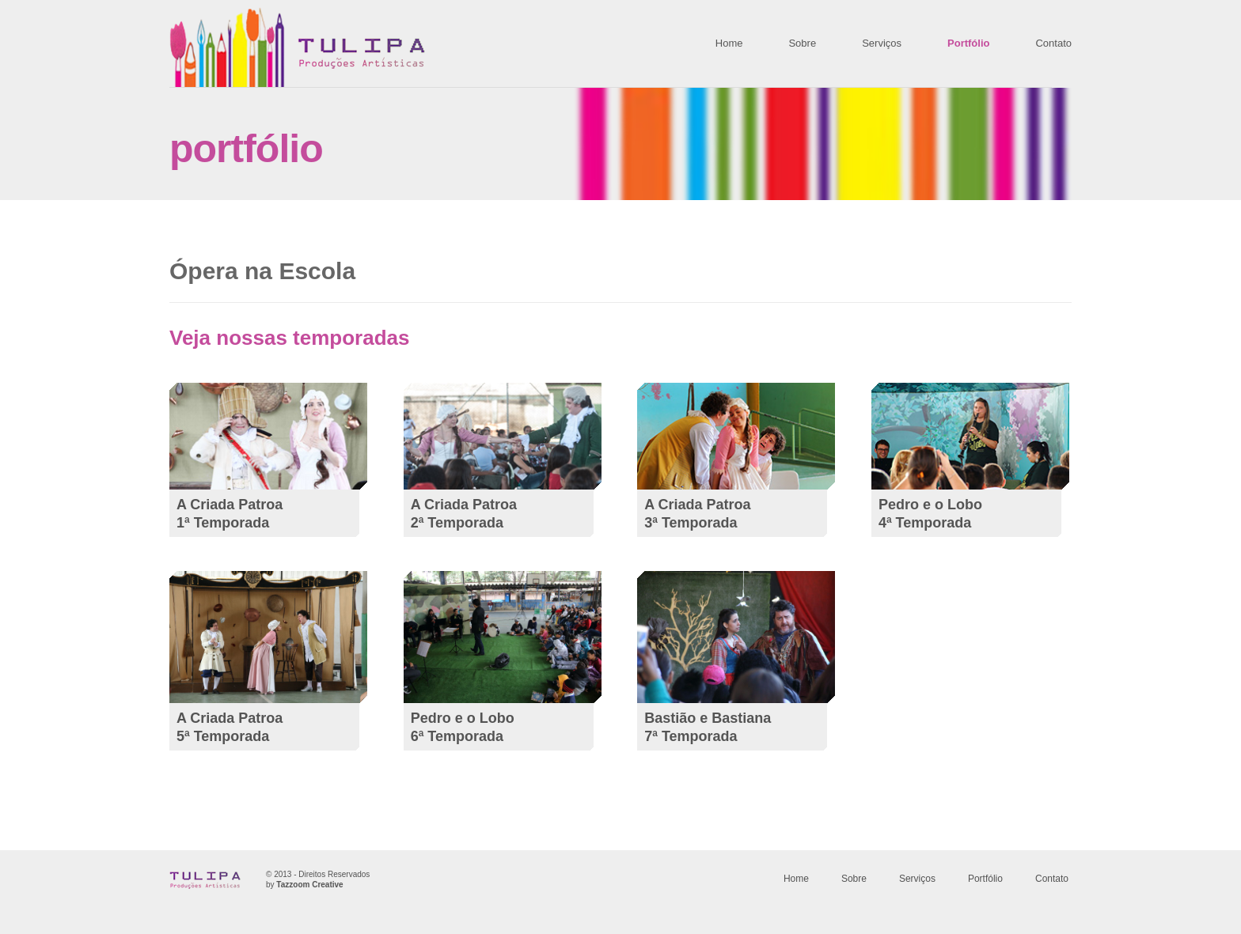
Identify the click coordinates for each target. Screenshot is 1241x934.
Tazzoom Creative (309, 884)
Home (729, 43)
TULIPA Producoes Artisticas (297, 47)
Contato (1053, 43)
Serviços (881, 43)
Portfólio (968, 43)
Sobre (802, 43)
